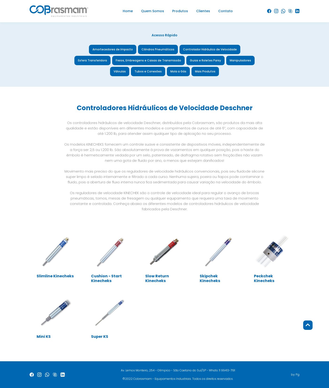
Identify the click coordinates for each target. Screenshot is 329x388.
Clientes (203, 11)
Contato (225, 11)
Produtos (180, 11)
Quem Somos (152, 11)
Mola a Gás (178, 71)
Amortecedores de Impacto (112, 49)
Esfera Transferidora (92, 60)
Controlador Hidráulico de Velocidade (210, 49)
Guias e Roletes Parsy (205, 60)
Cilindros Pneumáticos (158, 49)
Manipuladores (240, 60)
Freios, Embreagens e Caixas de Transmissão (148, 60)
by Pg (295, 374)
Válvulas (120, 71)
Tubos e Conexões (148, 71)
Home (128, 11)
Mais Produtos (205, 71)
